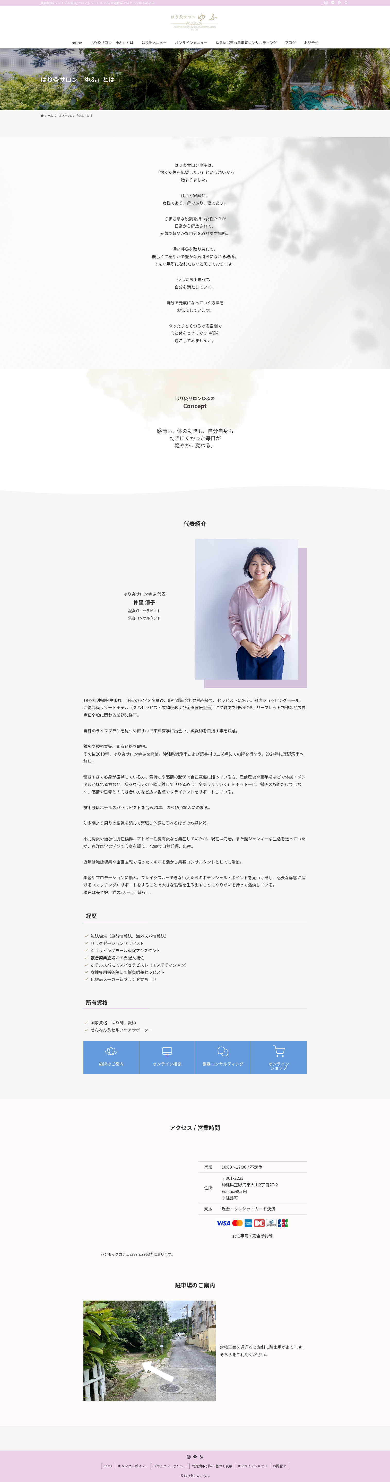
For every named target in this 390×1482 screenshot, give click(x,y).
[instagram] (326, 3)
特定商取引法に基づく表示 (212, 1465)
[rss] (339, 3)
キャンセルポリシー (133, 1465)
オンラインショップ (252, 1465)
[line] (333, 3)
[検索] (346, 3)
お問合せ (279, 1465)
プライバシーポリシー (170, 1465)
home (108, 1465)
